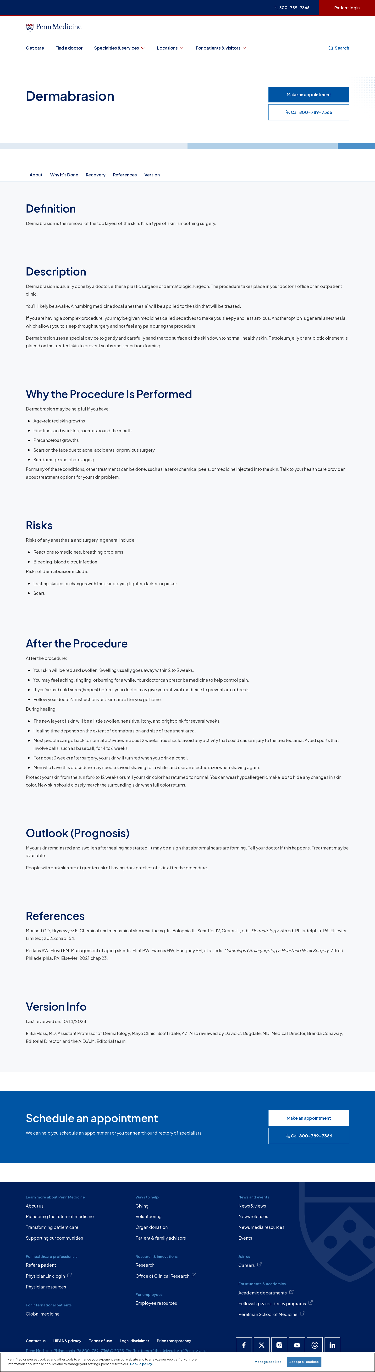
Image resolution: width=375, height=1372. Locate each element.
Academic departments (266, 1292)
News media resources (261, 1227)
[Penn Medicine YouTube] (297, 1345)
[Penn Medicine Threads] (314, 1345)
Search (338, 48)
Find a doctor (69, 48)
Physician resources (46, 1286)
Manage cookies (268, 1362)
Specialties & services (120, 48)
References (125, 174)
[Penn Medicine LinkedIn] (332, 1345)
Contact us (36, 1340)
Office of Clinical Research (166, 1275)
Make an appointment (309, 94)
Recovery (95, 174)
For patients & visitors (221, 48)
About (36, 174)
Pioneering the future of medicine (60, 1216)
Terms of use (100, 1340)
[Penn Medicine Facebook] (244, 1345)
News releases (253, 1216)
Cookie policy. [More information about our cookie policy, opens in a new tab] (141, 1364)
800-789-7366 (292, 7)
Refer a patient (41, 1265)
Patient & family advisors (161, 1238)
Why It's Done (64, 174)
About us (35, 1206)
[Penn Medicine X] (261, 1345)
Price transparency (174, 1340)
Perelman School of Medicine (271, 1314)
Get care (35, 48)
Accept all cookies (304, 1362)
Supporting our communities (54, 1238)
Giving (142, 1206)
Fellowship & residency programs (275, 1303)
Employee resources (156, 1303)
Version (152, 174)
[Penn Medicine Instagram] (279, 1345)
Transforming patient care (52, 1227)
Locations (170, 48)
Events (245, 1238)
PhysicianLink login (49, 1275)
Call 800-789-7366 (309, 112)
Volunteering (149, 1216)
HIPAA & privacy (67, 1340)
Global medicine (43, 1313)
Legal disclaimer (134, 1340)
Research (145, 1265)
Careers (250, 1265)
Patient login (347, 7)
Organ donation (152, 1227)
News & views (252, 1206)
